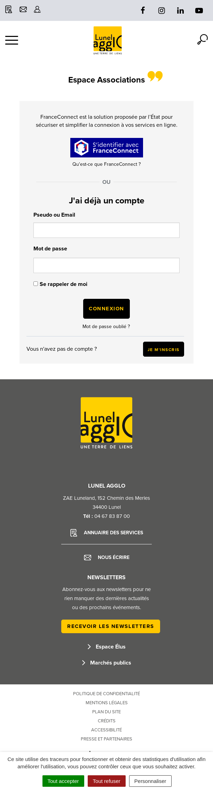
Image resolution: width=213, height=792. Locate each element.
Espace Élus (107, 646)
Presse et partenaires (106, 739)
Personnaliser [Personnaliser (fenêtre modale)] (150, 781)
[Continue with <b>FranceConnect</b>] (106, 147)
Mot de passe (50, 248)
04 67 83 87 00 (112, 516)
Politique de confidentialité (106, 694)
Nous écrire (106, 557)
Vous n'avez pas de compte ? (105, 349)
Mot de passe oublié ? (106, 326)
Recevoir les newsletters (110, 626)
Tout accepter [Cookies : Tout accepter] (63, 781)
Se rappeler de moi (63, 284)
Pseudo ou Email (54, 214)
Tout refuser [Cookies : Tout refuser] (106, 781)
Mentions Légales (107, 703)
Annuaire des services (106, 533)
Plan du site (106, 712)
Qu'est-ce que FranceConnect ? (106, 164)
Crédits (107, 721)
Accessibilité (106, 730)
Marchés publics (106, 662)
